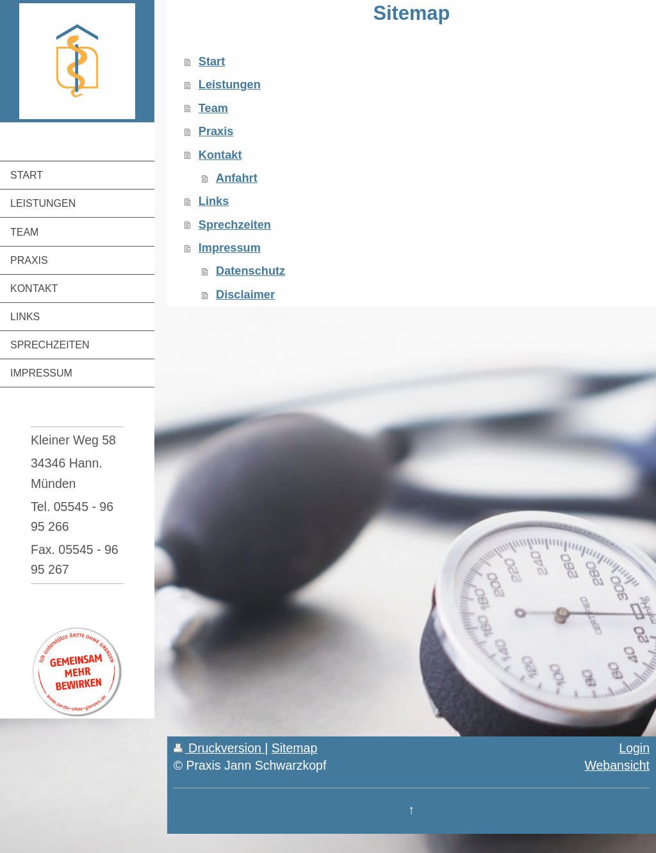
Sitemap (295, 748)
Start (212, 61)
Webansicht (617, 765)
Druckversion (219, 748)
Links (214, 201)
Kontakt (220, 155)
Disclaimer (245, 294)
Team (213, 108)
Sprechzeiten (235, 224)
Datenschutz (250, 270)
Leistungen (230, 84)
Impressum (230, 247)
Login (634, 748)
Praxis (216, 131)
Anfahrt (237, 178)
